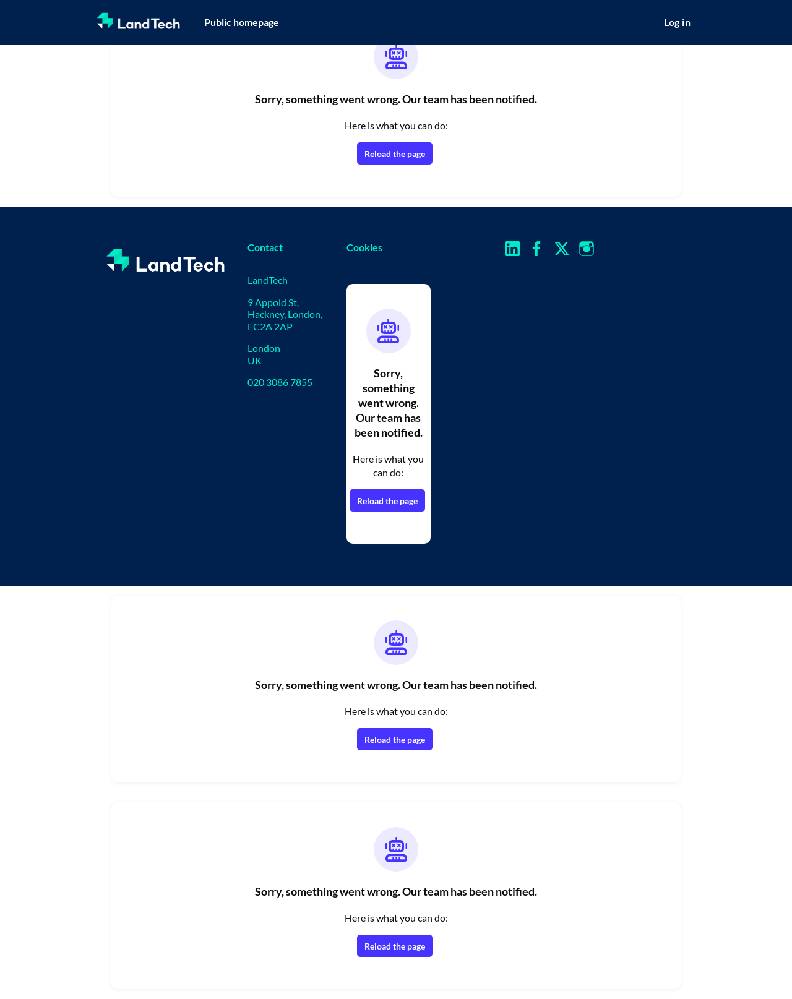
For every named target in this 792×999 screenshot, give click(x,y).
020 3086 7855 (280, 382)
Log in (677, 22)
